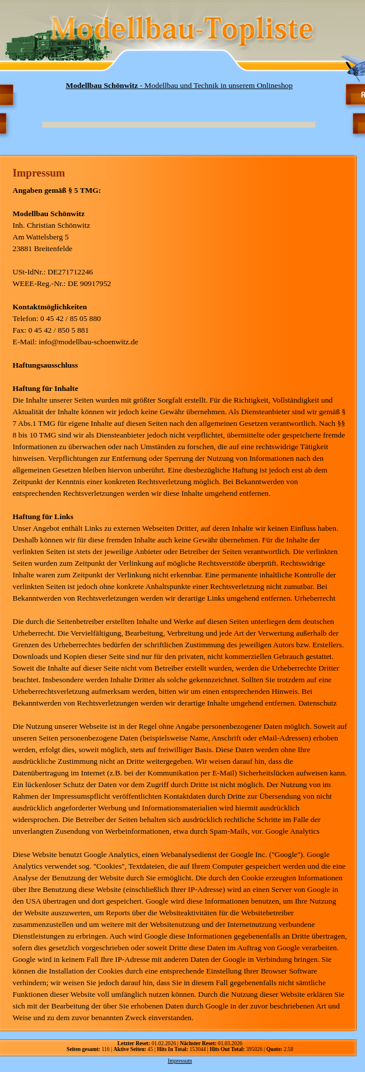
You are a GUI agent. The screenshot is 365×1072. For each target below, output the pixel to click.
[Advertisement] (167, 107)
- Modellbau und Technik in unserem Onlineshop (179, 85)
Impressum (180, 1061)
